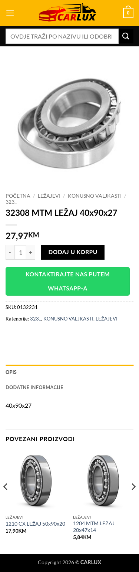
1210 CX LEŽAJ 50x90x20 (35, 524)
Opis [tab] (11, 372)
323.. (11, 202)
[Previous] (5, 501)
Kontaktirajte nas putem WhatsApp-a (68, 281)
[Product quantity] (20, 252)
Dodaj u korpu (73, 252)
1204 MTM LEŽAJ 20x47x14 (93, 526)
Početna (18, 196)
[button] (10, 13)
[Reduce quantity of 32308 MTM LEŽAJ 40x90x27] (10, 252)
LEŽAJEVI (49, 196)
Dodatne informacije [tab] (34, 387)
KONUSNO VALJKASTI (95, 196)
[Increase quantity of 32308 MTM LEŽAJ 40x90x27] (30, 252)
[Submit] (126, 36)
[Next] (133, 501)
